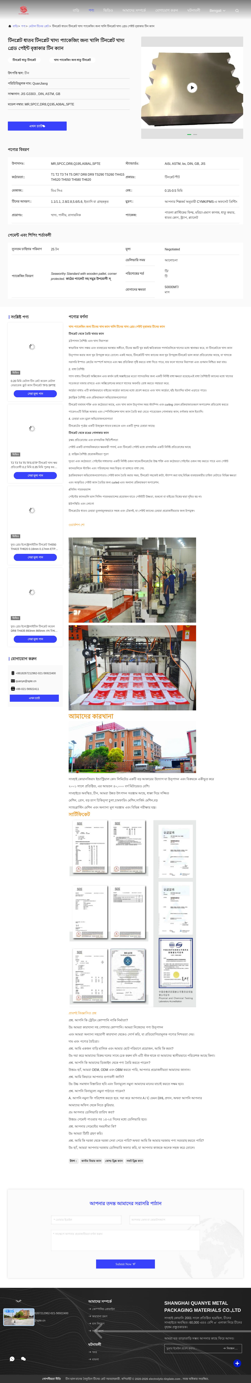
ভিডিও (108, 10)
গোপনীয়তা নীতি (51, 1378)
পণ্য (91, 10)
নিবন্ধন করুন (231, 1348)
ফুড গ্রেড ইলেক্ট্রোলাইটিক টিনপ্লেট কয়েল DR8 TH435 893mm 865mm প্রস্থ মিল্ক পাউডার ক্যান (33, 631)
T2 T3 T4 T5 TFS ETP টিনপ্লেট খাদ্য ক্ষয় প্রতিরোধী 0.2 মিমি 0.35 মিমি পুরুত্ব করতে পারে (34, 467)
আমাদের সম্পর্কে (134, 10)
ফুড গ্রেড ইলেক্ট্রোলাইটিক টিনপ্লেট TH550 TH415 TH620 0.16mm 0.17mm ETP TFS (33, 549)
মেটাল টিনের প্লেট (39, 26)
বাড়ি (76, 10)
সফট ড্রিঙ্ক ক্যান (134, 1161)
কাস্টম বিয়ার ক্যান (91, 1161)
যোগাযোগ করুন (166, 10)
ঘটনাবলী (193, 10)
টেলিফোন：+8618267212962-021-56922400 (39, 1313)
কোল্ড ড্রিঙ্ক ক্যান (114, 1161)
